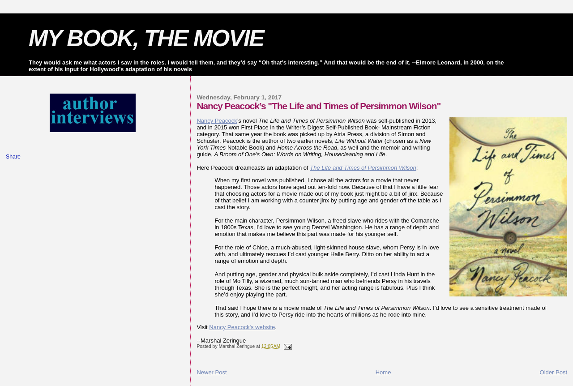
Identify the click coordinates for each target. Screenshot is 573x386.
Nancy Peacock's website (242, 327)
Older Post (553, 372)
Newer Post (212, 372)
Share (13, 157)
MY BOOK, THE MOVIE (146, 38)
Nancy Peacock (217, 120)
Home (383, 372)
